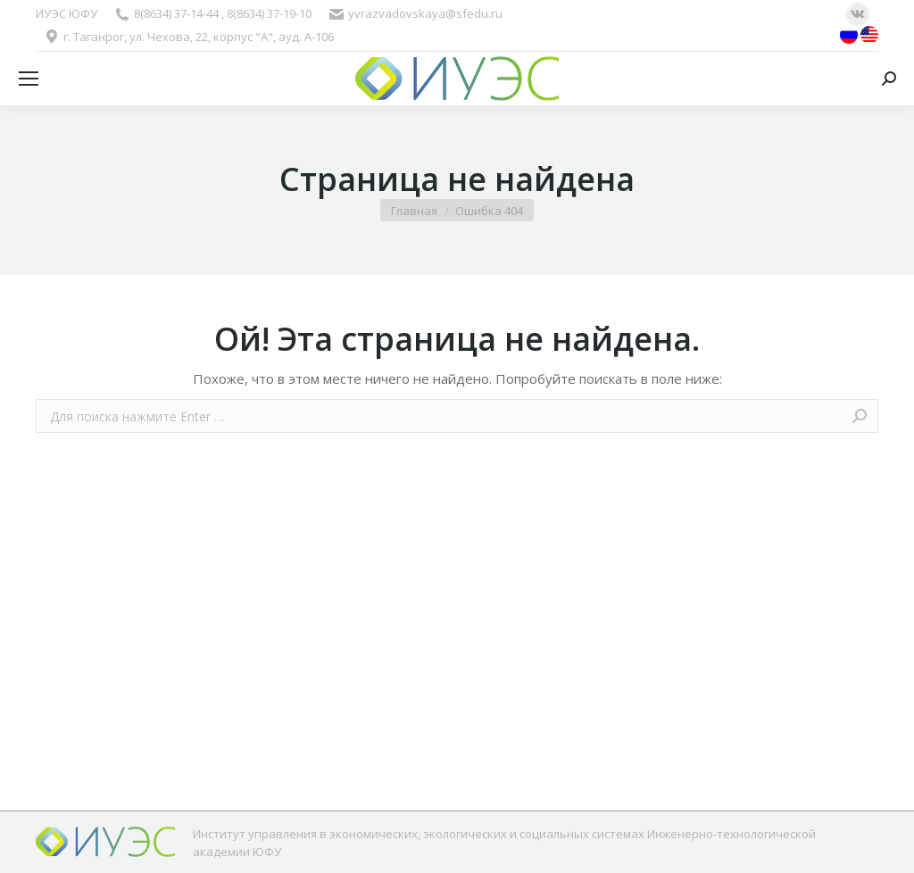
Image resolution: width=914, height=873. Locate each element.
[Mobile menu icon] (28, 78)
